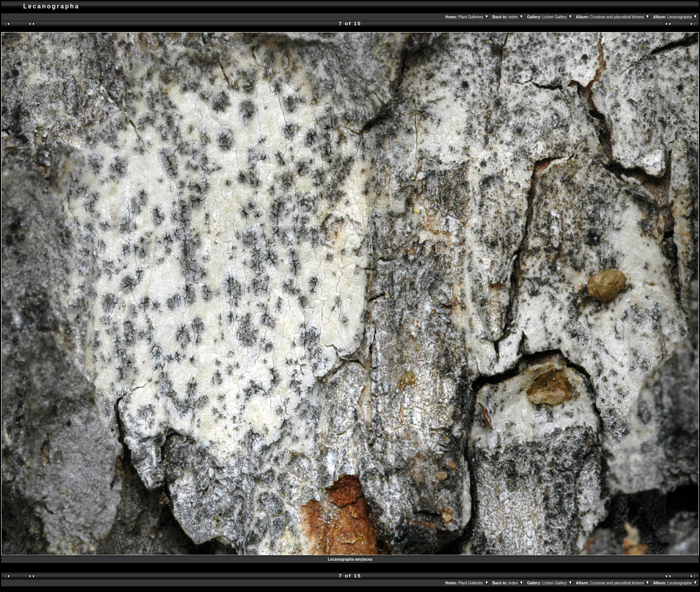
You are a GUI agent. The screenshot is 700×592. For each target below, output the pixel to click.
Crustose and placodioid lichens (620, 17)
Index (516, 17)
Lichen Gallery (557, 17)
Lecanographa (682, 17)
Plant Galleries (473, 17)
